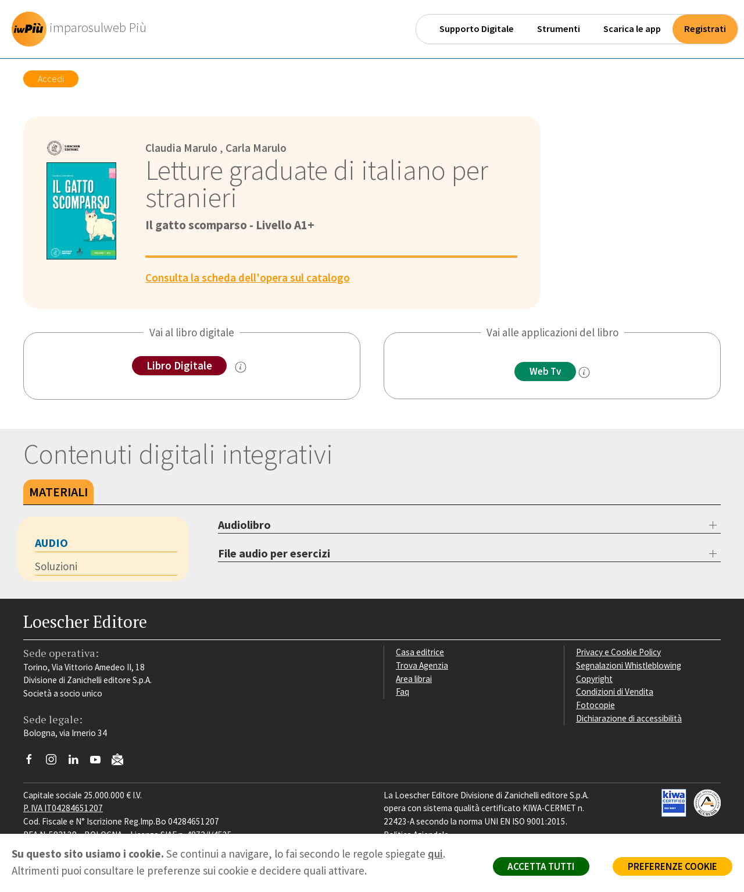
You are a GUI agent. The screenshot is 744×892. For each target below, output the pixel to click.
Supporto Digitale (476, 29)
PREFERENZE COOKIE (672, 866)
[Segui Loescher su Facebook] (33, 762)
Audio (51, 542)
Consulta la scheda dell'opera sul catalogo (247, 278)
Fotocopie (595, 704)
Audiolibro (244, 524)
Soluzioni (56, 566)
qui (435, 854)
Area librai (414, 678)
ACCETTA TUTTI (540, 866)
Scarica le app (632, 29)
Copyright (594, 678)
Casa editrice (420, 652)
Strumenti (558, 29)
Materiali (58, 492)
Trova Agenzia (422, 665)
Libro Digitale (179, 365)
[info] (584, 372)
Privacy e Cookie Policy (618, 652)
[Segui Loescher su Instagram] (55, 762)
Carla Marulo (256, 148)
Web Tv (545, 371)
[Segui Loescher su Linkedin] (77, 762)
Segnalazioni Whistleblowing (628, 665)
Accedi (51, 78)
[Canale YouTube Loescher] (100, 762)
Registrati (705, 29)
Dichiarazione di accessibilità (629, 718)
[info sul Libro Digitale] (240, 367)
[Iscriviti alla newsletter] (122, 760)
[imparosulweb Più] (82, 29)
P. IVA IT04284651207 (63, 807)
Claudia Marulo (181, 148)
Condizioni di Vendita (614, 691)
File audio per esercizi (274, 553)
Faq (402, 691)
